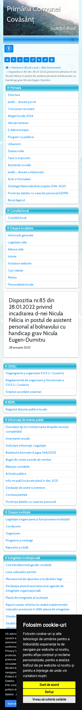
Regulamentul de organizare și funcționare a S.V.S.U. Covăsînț (35, 382)
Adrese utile (16, 249)
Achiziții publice (16, 474)
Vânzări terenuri (18, 123)
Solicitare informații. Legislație (26, 446)
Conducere (13, 526)
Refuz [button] (49, 692)
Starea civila (16, 151)
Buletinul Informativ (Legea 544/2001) (31, 453)
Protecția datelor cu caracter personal (31, 502)
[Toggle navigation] (73, 39)
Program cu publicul (21, 137)
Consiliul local (17, 218)
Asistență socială (19, 165)
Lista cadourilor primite (21, 572)
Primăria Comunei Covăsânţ (33, 13)
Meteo (12, 277)
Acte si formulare (19, 179)
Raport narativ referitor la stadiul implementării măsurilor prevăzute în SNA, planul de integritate (38, 607)
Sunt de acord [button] (16, 703)
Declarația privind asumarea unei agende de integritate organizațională (35, 588)
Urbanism (14, 144)
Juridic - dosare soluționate (26, 172)
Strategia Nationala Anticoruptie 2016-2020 (37, 186)
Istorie (12, 256)
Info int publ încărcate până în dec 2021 (32, 481)
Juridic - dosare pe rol (22, 102)
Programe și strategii (19, 540)
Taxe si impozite (19, 158)
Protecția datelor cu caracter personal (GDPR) (38, 193)
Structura (14, 95)
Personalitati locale (20, 284)
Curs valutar (15, 270)
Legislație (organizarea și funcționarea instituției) (38, 519)
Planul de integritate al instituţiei (27, 598)
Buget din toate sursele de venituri (28, 460)
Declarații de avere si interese (25, 488)
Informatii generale (20, 235)
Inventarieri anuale (18, 438)
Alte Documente (51, 67)
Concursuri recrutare (21, 109)
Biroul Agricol (16, 200)
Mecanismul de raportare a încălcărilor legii (34, 579)
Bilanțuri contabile (18, 467)
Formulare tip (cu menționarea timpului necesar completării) (37, 429)
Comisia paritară (16, 495)
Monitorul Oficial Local (25, 67)
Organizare (13, 533)
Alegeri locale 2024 (20, 116)
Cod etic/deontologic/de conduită (28, 565)
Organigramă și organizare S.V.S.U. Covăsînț (35, 373)
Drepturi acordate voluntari (23, 392)
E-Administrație (18, 130)
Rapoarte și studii (17, 547)
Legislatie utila (17, 242)
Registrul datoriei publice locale (26, 409)
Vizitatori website (19, 263)
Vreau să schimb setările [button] (49, 699)
